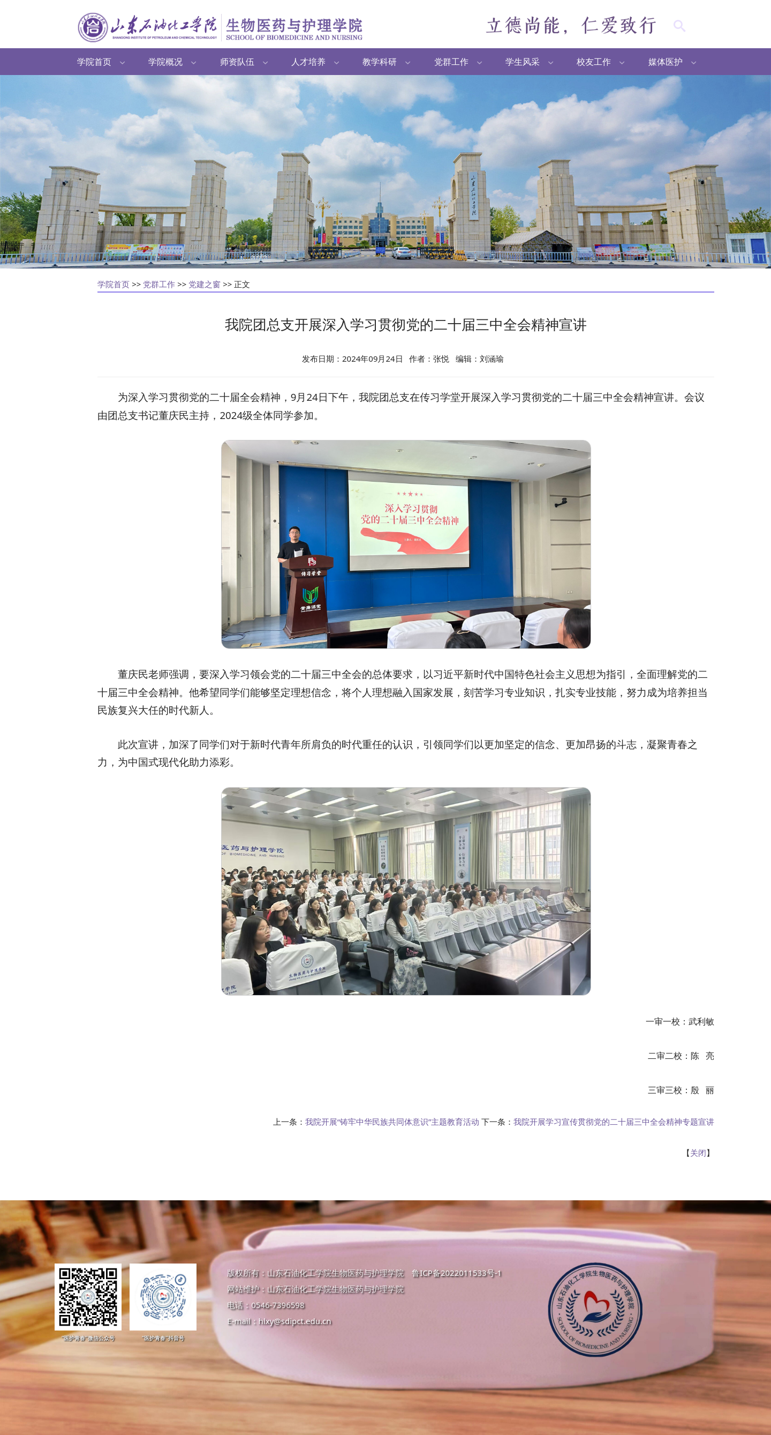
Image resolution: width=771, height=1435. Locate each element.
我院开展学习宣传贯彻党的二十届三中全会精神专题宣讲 (613, 1121)
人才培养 (308, 62)
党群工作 (451, 62)
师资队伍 (237, 62)
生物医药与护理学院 (221, 26)
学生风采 (522, 62)
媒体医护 (665, 62)
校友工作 (594, 62)
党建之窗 (204, 284)
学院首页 (94, 62)
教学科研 (379, 62)
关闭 (698, 1152)
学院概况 (165, 62)
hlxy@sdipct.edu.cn (295, 1321)
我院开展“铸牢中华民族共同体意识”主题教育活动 (392, 1121)
